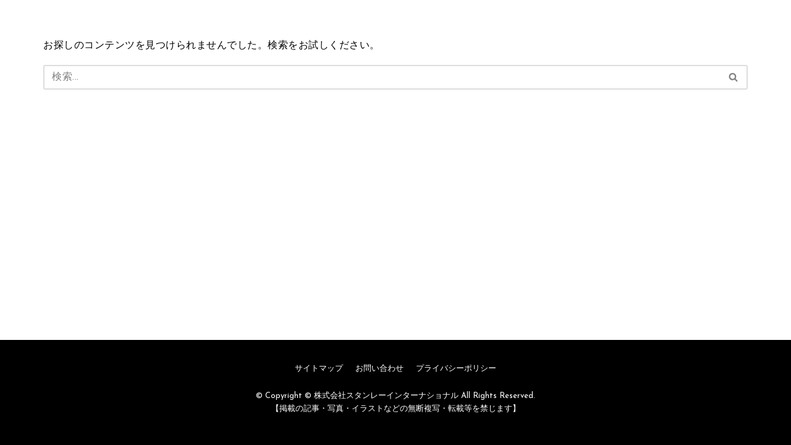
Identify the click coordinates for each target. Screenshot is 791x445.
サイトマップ (319, 369)
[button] (733, 77)
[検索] (381, 77)
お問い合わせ (379, 369)
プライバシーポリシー (456, 369)
